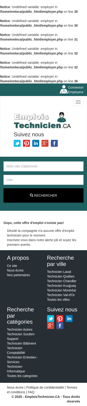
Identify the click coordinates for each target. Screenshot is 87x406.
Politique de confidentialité (45, 387)
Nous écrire (15, 270)
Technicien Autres (19, 329)
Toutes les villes (58, 299)
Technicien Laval (59, 272)
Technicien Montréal (61, 290)
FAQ (31, 392)
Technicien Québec (61, 276)
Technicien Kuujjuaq (61, 286)
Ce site (12, 266)
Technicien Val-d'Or (61, 295)
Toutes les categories (22, 376)
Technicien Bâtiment (21, 343)
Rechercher (43, 195)
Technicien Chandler (62, 281)
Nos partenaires (18, 275)
